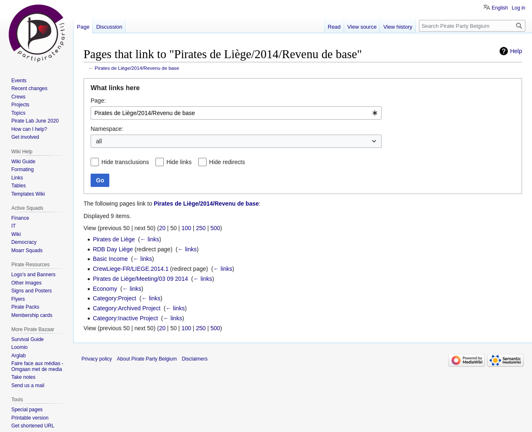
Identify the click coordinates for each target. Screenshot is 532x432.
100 (186, 228)
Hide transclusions (125, 162)
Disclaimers (194, 359)
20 (162, 228)
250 (200, 228)
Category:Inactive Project (125, 318)
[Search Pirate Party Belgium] (472, 26)
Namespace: (107, 128)
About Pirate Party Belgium (147, 359)
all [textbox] (99, 141)
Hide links (179, 162)
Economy (105, 288)
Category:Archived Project (126, 308)
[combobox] (236, 113)
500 (215, 228)
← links (149, 239)
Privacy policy (96, 359)
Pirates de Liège (114, 239)
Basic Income (110, 258)
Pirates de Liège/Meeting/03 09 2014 (140, 278)
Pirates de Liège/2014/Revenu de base (137, 68)
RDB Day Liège (113, 249)
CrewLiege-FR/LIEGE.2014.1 (130, 268)
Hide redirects (227, 162)
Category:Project (114, 298)
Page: (98, 100)
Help (516, 51)
